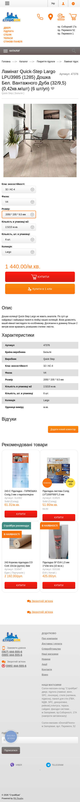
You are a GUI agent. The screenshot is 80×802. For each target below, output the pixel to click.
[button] (7, 3)
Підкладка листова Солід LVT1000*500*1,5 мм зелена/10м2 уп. (55, 493)
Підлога (9, 31)
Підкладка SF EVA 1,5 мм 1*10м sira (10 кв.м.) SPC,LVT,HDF (55, 564)
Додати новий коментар (63, 429)
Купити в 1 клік (40, 289)
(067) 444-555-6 (12, 651)
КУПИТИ (40, 277)
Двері (7, 28)
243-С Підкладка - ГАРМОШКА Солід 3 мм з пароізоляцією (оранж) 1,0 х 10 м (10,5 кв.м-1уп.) (21, 493)
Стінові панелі (13, 41)
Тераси (8, 38)
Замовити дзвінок (14, 648)
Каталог (11, 51)
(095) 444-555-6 (12, 655)
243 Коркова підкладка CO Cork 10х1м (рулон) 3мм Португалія (19, 564)
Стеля (7, 34)
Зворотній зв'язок (40, 601)
